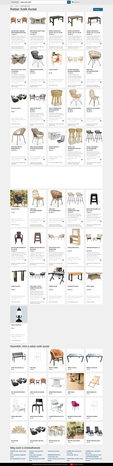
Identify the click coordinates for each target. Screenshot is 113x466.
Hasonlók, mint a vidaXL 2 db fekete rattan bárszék (94, 163)
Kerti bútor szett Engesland (54, 248)
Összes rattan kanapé (15, 123)
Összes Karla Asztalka (15, 340)
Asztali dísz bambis (53, 451)
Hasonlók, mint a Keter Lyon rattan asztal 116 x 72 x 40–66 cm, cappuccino (75, 48)
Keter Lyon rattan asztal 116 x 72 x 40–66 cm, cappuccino (74, 32)
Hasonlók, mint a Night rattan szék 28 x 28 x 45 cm (94, 225)
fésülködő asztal (73, 247)
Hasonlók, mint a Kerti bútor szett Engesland (56, 264)
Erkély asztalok (92, 367)
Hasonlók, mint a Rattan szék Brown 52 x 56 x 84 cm (18, 264)
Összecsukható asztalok (54, 147)
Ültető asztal (53, 69)
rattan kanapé (15, 108)
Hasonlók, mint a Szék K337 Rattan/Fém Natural (92, 124)
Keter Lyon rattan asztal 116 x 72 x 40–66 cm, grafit (55, 32)
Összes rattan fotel (15, 224)
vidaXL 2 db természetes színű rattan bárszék (73, 210)
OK (71, 464)
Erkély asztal (72, 367)
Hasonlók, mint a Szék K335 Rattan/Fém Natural (73, 124)
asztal (17, 6)
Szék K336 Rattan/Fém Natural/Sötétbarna (36, 147)
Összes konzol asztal (15, 301)
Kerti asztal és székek (37, 392)
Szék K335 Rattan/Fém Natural (74, 109)
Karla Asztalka (16, 325)
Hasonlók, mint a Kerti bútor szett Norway (37, 124)
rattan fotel (15, 209)
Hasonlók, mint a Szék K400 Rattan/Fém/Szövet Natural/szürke (56, 225)
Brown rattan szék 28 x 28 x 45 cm (37, 248)
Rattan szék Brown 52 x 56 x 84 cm (18, 248)
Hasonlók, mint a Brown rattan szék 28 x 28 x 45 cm (37, 264)
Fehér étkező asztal (55, 392)
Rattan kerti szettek (36, 440)
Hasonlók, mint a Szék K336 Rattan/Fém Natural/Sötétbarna (36, 163)
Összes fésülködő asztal (73, 263)
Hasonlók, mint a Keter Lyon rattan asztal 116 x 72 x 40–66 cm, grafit (56, 47)
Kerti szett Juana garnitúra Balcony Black (36, 288)
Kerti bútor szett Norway (35, 109)
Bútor (11, 6)
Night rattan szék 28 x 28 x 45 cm (93, 209)
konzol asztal (15, 286)
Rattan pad (14, 440)
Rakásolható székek (36, 416)
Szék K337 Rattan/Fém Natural (93, 109)
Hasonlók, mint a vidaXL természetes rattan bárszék (56, 124)
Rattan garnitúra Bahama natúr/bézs (74, 70)
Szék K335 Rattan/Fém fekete (36, 70)
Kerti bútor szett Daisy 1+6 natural (18, 70)
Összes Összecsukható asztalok (55, 162)
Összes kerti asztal (90, 301)
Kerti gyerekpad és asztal (17, 458)
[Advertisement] (56, 178)
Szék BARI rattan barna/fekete (16, 147)
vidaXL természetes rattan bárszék (55, 109)
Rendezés (97, 9)
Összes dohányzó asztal (73, 301)
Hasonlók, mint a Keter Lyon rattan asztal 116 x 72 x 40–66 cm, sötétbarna (94, 48)
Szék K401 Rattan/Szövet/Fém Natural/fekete (36, 210)
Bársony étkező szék (74, 416)
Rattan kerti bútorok (18, 392)
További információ (78, 464)
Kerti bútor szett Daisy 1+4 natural (37, 31)
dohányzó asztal (73, 286)
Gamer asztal (53, 286)
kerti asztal (90, 286)
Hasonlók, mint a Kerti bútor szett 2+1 (93, 264)
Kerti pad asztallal (17, 367)
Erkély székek (53, 367)
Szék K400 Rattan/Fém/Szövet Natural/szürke (55, 210)
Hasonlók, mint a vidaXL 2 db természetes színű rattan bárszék (74, 225)
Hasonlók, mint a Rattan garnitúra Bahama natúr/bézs (75, 86)
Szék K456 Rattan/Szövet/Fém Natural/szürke (92, 71)
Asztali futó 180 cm (72, 455)
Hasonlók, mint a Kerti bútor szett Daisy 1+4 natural (37, 47)
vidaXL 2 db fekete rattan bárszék (92, 147)
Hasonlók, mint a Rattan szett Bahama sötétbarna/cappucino (17, 47)
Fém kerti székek (92, 416)
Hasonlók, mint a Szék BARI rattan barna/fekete (18, 163)
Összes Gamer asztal (53, 301)
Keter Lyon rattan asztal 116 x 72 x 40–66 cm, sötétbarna (93, 32)
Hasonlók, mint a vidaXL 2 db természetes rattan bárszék (74, 163)
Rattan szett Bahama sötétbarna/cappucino (18, 31)
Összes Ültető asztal (53, 85)
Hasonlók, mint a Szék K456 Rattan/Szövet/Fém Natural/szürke (93, 86)
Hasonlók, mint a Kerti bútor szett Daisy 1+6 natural (18, 86)
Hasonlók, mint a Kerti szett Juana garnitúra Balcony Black (37, 302)
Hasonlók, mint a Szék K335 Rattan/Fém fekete (36, 86)
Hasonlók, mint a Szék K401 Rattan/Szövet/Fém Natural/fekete (37, 225)
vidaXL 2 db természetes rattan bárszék (74, 148)
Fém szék (33, 367)
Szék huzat (71, 392)
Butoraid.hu (15, 2)
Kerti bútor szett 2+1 (93, 247)
